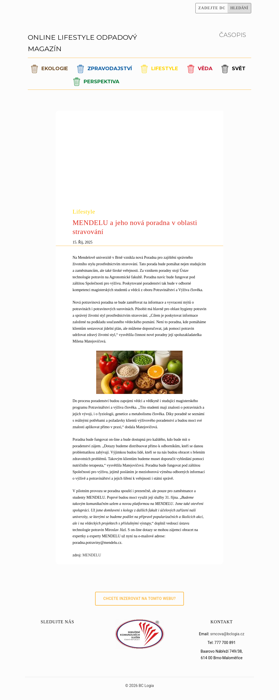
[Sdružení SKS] (139, 647)
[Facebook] (159, 4)
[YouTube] (188, 4)
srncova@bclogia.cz (227, 634)
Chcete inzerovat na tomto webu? (139, 598)
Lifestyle (83, 211)
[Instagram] (174, 4)
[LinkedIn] (188, 12)
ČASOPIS (232, 35)
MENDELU (91, 555)
